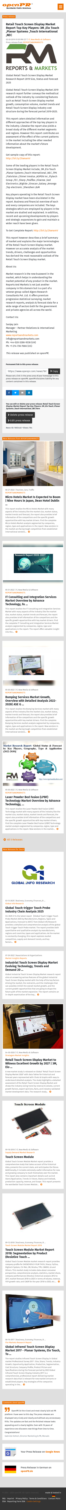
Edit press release (19, 420)
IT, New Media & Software (39, 39)
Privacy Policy (22, 1498)
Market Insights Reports (16, 958)
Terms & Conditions (38, 1498)
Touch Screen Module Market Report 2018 (23, 1245)
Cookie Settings (34, 1501)
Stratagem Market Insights (17, 1055)
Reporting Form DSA (16, 1501)
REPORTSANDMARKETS (33, 42)
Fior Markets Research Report (18, 1342)
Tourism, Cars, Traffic (25, 490)
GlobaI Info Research (14, 903)
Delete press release (20, 414)
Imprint (10, 1498)
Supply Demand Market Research (20, 1152)
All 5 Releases (12, 839)
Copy (54, 371)
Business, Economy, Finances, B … (30, 901)
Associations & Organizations (29, 955)
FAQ (3, 1498)
